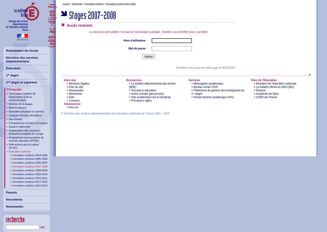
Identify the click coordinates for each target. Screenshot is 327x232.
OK (42, 227)
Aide (71, 97)
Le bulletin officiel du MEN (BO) (275, 87)
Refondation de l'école (22, 50)
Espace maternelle (19, 126)
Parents (11, 192)
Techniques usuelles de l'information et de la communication (22, 96)
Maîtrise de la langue (21, 104)
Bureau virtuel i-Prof (206, 87)
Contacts (74, 100)
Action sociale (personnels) (147, 93)
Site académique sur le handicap (151, 97)
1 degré (12, 75)
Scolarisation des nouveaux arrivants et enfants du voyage (26, 132)
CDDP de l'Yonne (266, 97)
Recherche (75, 93)
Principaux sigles (141, 100)
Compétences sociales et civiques (28, 123)
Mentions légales (79, 83)
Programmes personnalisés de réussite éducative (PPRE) (26, 139)
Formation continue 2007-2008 (121, 3)
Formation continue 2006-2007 (29, 162)
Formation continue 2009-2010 (29, 174)
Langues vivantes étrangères (25, 115)
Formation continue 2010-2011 (29, 178)
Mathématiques (17, 107)
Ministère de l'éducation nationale (276, 83)
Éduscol (261, 90)
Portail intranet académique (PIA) (214, 97)
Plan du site (76, 87)
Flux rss (73, 107)
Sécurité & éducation (143, 90)
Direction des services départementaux (22, 59)
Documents (14, 199)
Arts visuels (15, 119)
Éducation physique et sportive (26, 111)
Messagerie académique (208, 83)
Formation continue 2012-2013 (29, 185)
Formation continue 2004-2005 (29, 155)
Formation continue (94, 3)
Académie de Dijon (267, 93)
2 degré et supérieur (21, 82)
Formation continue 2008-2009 (29, 170)
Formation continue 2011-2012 (29, 181)
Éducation (13, 68)
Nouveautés (76, 90)
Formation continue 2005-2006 (29, 158)
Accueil (65, 3)
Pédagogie (77, 3)
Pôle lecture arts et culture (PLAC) (24, 146)
